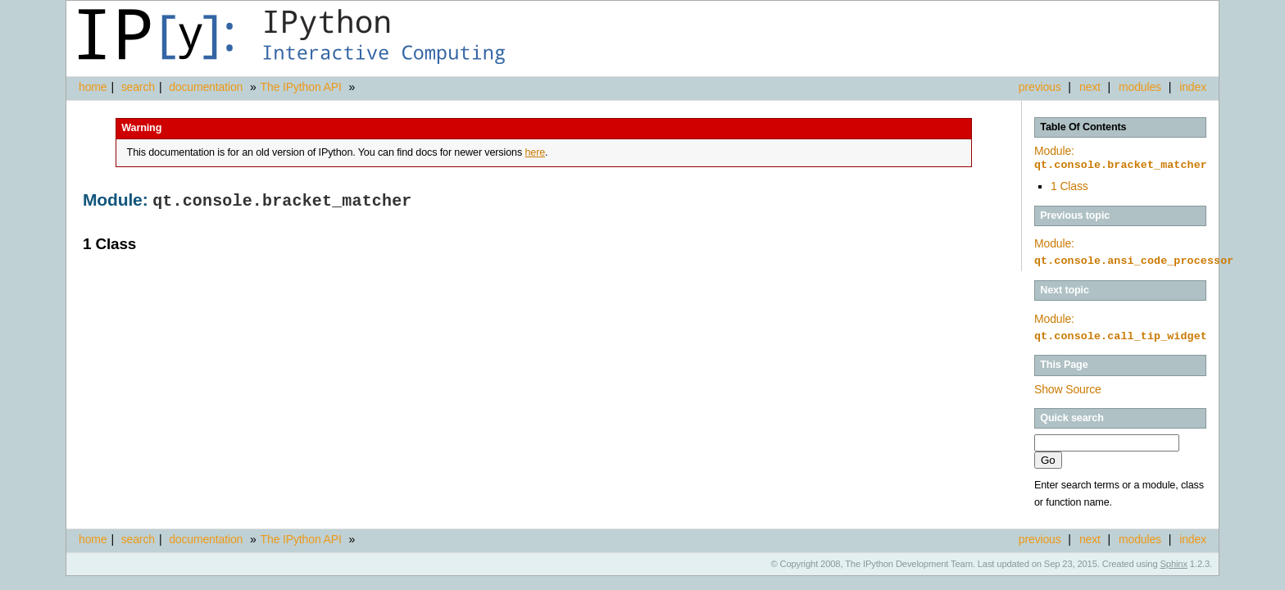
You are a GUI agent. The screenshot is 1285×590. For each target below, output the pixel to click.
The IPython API (301, 86)
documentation (207, 86)
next (1090, 86)
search (138, 86)
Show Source (1067, 389)
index (1192, 86)
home (93, 86)
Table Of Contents (1083, 127)
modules (1140, 86)
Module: (1120, 158)
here (534, 152)
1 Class (1069, 186)
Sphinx (1173, 564)
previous (1040, 86)
